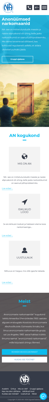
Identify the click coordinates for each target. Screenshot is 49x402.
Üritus (13, 389)
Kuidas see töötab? (10, 394)
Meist (34, 394)
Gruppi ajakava (36, 389)
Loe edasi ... (7, 188)
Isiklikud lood (28, 391)
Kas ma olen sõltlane (11, 391)
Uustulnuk (25, 394)
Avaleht (5, 389)
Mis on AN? (23, 389)
